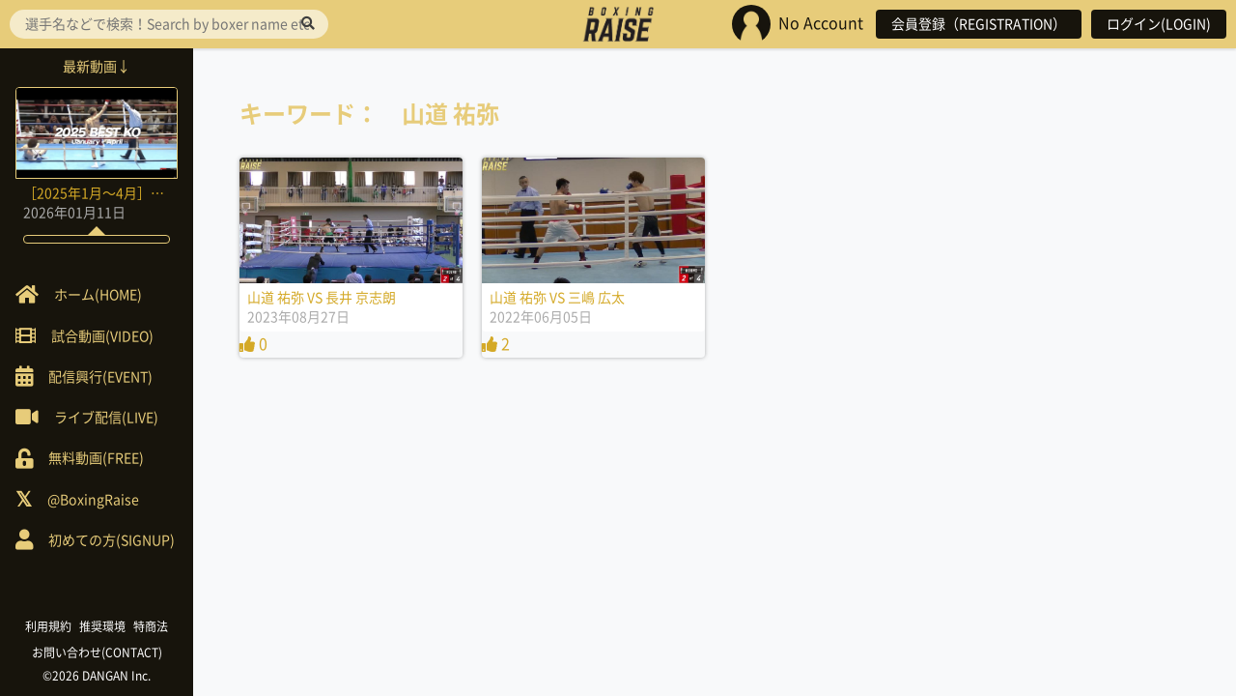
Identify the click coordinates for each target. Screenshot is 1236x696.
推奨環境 (102, 626)
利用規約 (48, 626)
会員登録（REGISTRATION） (978, 24)
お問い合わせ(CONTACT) (97, 652)
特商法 (150, 626)
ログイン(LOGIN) (1159, 24)
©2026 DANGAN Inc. (96, 676)
